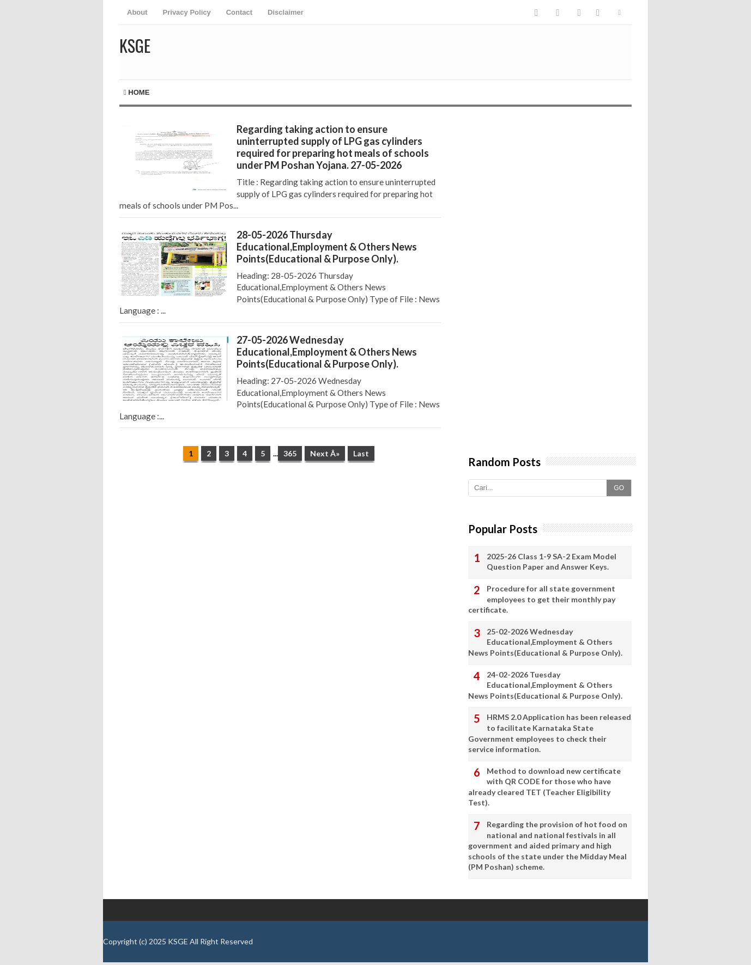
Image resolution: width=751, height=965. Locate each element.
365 (289, 453)
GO (619, 488)
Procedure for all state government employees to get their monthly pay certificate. (541, 599)
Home (136, 92)
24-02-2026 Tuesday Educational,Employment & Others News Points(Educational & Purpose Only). (545, 685)
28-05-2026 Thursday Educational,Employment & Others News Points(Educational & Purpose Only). (327, 247)
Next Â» (325, 453)
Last (361, 453)
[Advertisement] (280, 555)
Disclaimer (286, 12)
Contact (239, 12)
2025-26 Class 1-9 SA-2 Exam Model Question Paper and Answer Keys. (551, 562)
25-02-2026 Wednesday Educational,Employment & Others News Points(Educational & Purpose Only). (545, 642)
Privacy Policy (187, 12)
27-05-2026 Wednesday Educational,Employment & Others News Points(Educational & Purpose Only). (327, 352)
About (137, 12)
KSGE (178, 941)
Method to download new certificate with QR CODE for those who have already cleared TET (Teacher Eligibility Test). (544, 787)
